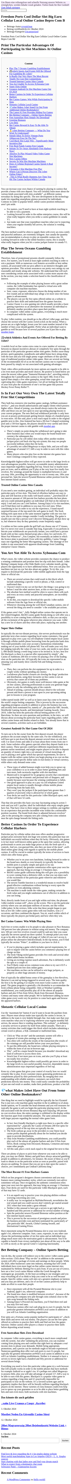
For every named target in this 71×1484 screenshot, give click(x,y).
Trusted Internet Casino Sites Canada (26, 81)
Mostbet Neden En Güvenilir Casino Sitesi (25, 1414)
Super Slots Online (18, 86)
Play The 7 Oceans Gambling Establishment (29, 68)
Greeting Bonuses (17, 120)
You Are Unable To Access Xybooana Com (29, 84)
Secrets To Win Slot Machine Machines (27, 161)
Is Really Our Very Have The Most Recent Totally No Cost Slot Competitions (28, 77)
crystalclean (26, 26)
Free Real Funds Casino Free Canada (26, 146)
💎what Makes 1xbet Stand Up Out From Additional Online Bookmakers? (28, 108)
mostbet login (7, 332)
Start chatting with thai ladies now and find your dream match (29, 1461)
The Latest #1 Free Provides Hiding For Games (31, 112)
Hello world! (39, 1479)
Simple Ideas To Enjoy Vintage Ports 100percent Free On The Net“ (26, 136)
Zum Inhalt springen (10, 7)
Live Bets (13, 122)
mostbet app (49, 426)
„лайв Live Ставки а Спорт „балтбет (23, 1403)
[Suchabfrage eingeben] (14, 10)
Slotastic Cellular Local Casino (23, 104)
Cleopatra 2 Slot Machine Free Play (25, 169)
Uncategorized (31, 31)
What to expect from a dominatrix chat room (21, 1464)
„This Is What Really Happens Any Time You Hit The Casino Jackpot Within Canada (30, 178)
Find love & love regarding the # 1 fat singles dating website (29, 1454)
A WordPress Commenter (18, 1479)
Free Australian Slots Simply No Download (29, 117)
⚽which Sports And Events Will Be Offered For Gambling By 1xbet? (30, 72)
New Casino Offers (18, 159)
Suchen (4, 1436)
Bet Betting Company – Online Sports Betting (30, 115)
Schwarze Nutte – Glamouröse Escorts (19, 1466)
